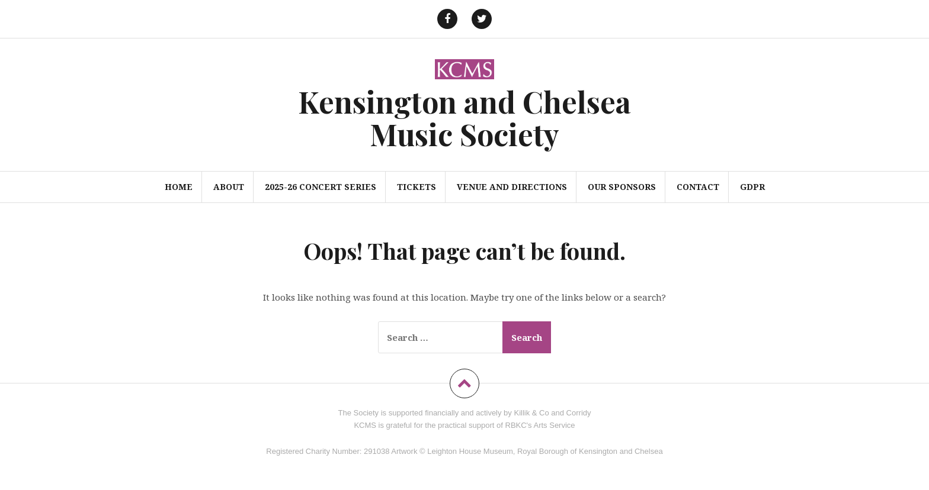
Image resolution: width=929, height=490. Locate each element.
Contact (698, 186)
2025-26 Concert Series (320, 186)
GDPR (752, 186)
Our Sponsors (622, 186)
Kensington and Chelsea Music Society (464, 118)
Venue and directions (512, 186)
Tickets (416, 186)
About (228, 186)
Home (179, 186)
